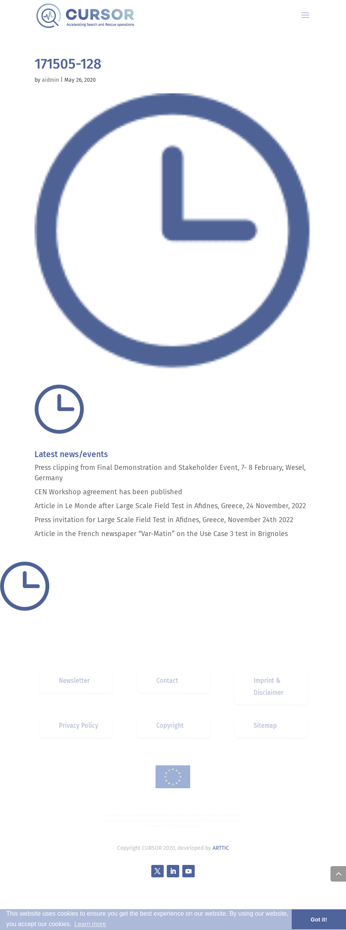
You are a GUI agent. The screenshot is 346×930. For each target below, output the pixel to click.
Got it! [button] (319, 919)
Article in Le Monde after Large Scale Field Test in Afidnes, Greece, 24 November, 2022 (170, 506)
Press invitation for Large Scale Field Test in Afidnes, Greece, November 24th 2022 (164, 520)
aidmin (50, 80)
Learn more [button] (90, 924)
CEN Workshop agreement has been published (108, 492)
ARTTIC (221, 848)
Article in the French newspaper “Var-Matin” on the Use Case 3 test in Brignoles (161, 533)
